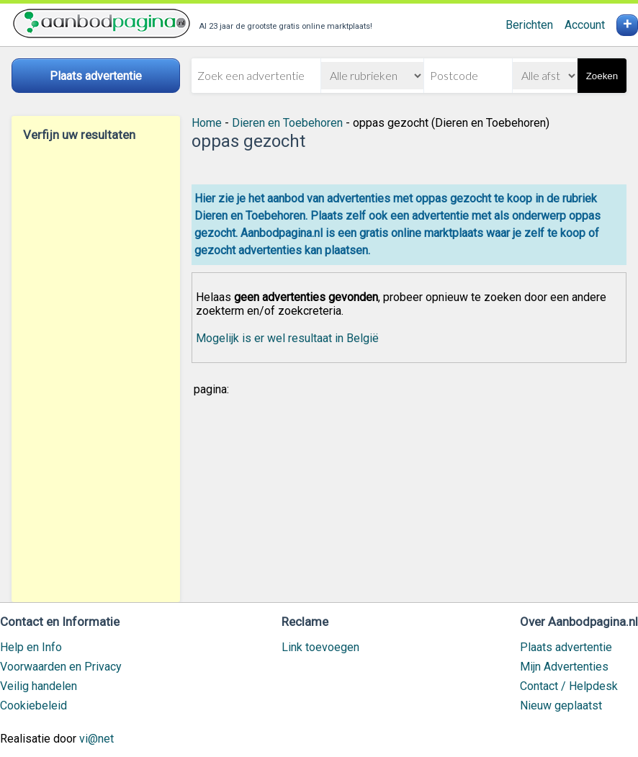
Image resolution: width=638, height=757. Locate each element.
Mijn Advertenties (564, 666)
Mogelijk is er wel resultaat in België (287, 338)
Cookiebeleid (33, 705)
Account (585, 25)
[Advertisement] (96, 372)
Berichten (529, 25)
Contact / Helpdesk (569, 686)
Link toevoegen (320, 647)
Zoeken (602, 76)
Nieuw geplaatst (561, 705)
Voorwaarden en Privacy (61, 666)
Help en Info (31, 647)
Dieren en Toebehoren (287, 123)
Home (207, 123)
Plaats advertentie (566, 647)
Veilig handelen (38, 686)
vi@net (96, 738)
